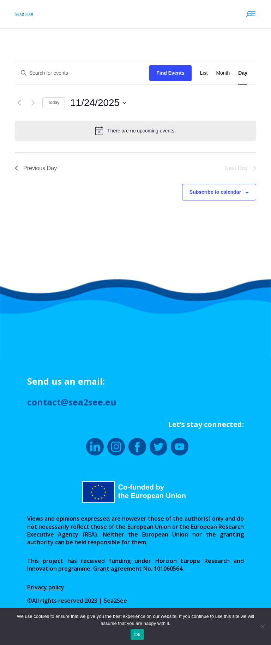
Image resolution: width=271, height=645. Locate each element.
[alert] (135, 131)
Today (53, 102)
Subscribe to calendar (215, 192)
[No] (262, 626)
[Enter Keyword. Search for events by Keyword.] (82, 73)
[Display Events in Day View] (242, 73)
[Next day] (33, 103)
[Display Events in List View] (204, 73)
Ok (137, 634)
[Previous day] (19, 103)
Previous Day (36, 168)
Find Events (170, 73)
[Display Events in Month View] (223, 73)
